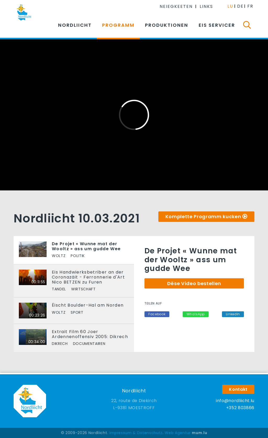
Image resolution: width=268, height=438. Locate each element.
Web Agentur (178, 432)
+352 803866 (240, 408)
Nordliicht (75, 25)
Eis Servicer (217, 25)
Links (206, 6)
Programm (118, 25)
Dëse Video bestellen (194, 283)
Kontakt (238, 389)
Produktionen (166, 25)
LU (230, 6)
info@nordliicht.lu (235, 401)
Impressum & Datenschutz (136, 432)
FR (250, 6)
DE (240, 6)
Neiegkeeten (176, 6)
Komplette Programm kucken (203, 216)
